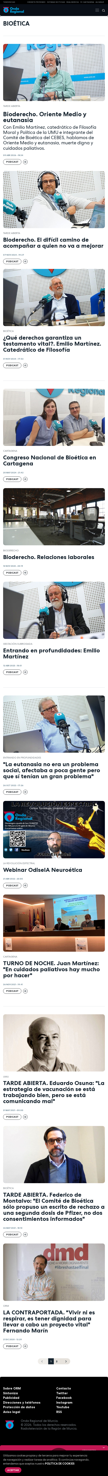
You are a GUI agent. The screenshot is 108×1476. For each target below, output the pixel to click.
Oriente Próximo (36, 2)
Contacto (63, 1388)
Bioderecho (11, 550)
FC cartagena (87, 2)
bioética (8, 331)
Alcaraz (100, 2)
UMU (6, 1076)
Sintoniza (10, 1393)
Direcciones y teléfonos (21, 1402)
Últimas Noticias (56, 2)
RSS (59, 1412)
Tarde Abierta (11, 106)
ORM (6, 1306)
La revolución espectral (19, 863)
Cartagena (10, 451)
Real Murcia (72, 2)
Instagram (64, 1402)
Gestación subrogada (17, 644)
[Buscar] (102, 10)
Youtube (62, 1407)
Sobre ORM (12, 1388)
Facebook (64, 1398)
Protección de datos (19, 1407)
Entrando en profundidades (22, 757)
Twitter (62, 1393)
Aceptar (13, 1470)
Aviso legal (11, 1412)
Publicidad (11, 1398)
